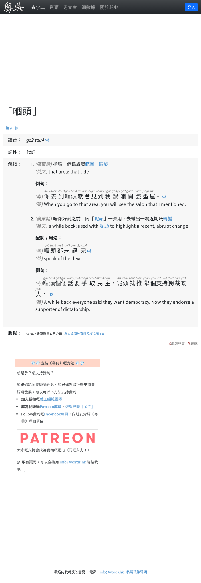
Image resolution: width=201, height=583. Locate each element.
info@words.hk (73, 462)
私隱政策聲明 (136, 571)
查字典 (38, 7)
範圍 (89, 163)
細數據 (88, 7)
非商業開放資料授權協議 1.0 (84, 333)
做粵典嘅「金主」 (80, 406)
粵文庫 (70, 7)
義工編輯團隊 (51, 399)
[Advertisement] (102, 63)
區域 (103, 163)
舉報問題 (178, 343)
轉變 (167, 218)
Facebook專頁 (56, 414)
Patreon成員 (50, 406)
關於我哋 (109, 7)
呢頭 (99, 218)
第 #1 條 (12, 127)
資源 (54, 7)
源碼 (194, 343)
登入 (191, 7)
